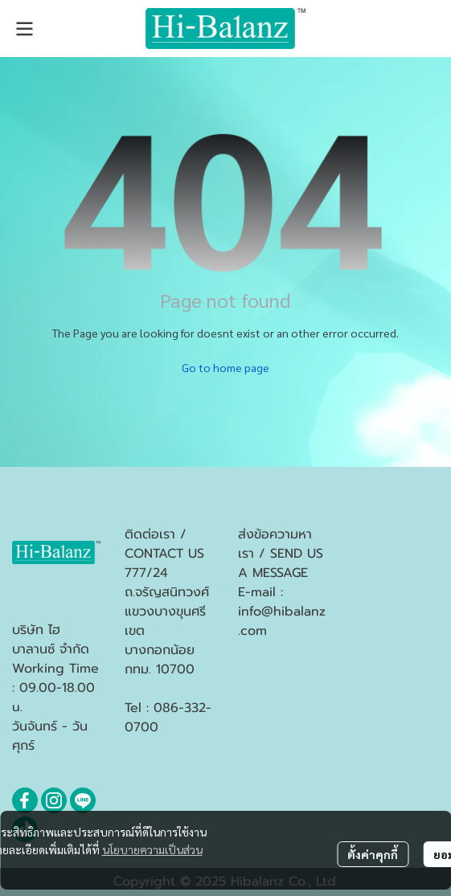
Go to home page (225, 367)
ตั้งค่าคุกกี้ (372, 854)
